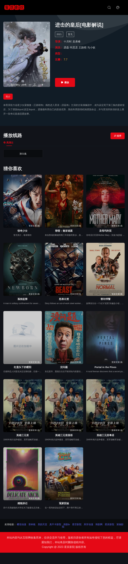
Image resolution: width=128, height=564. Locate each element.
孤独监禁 (23, 299)
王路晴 (82, 47)
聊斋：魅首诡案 (64, 230)
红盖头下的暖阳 (22, 367)
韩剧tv (67, 524)
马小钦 (91, 47)
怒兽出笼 (64, 299)
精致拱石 (23, 503)
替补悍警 (105, 299)
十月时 (68, 41)
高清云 (8, 142)
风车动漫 (88, 524)
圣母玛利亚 (105, 230)
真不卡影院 (55, 524)
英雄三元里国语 (64, 435)
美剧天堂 (42, 524)
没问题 (64, 367)
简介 (8, 96)
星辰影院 (109, 524)
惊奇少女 (23, 230)
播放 (65, 82)
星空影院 (77, 524)
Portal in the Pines (105, 367)
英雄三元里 (22, 435)
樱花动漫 (21, 524)
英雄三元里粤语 (105, 435)
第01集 (18, 153)
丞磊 (67, 47)
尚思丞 (74, 47)
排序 (117, 136)
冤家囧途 (64, 503)
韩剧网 (99, 524)
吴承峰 (76, 41)
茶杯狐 (32, 524)
